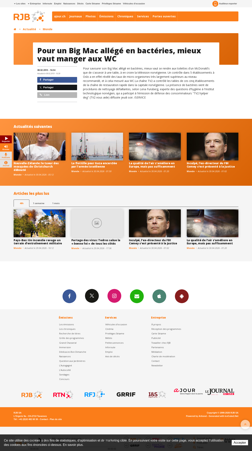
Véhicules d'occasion (134, 3)
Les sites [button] (19, 3)
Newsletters (137, 296)
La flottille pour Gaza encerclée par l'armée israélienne (94, 164)
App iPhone (159, 296)
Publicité (156, 338)
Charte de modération (163, 356)
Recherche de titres (69, 333)
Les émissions (66, 324)
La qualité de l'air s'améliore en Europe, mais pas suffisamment (152, 164)
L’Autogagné (65, 365)
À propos (156, 324)
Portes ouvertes (164, 16)
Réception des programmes (166, 329)
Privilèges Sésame (111, 3)
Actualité (29, 29)
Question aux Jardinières (72, 361)
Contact (155, 361)
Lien (44, 94)
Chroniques (125, 16)
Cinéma (109, 329)
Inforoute (47, 3)
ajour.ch (59, 16)
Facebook (69, 296)
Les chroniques (67, 329)
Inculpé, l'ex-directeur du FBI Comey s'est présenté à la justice (211, 164)
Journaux (75, 16)
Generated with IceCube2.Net (223, 416)
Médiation (156, 352)
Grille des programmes (71, 338)
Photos (91, 16)
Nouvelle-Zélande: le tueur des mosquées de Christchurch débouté (36, 166)
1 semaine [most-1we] (38, 203)
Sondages (64, 374)
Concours (64, 379)
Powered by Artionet (196, 416)
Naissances (69, 3)
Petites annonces (114, 342)
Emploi (57, 3)
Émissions (106, 16)
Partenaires (157, 347)
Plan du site (56, 419)
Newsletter (157, 365)
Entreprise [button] (34, 3)
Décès (80, 3)
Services (143, 16)
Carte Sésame (93, 3)
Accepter (240, 442)
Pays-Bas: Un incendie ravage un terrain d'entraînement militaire (38, 241)
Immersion (65, 347)
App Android (182, 296)
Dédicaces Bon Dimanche (72, 352)
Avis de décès (112, 356)
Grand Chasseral (68, 342)
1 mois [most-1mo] (56, 203)
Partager (47, 79)
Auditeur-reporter (224, 4)
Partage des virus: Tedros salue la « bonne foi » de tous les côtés (95, 241)
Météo (108, 338)
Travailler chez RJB (161, 342)
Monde (47, 29)
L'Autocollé (65, 370)
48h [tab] (21, 203)
